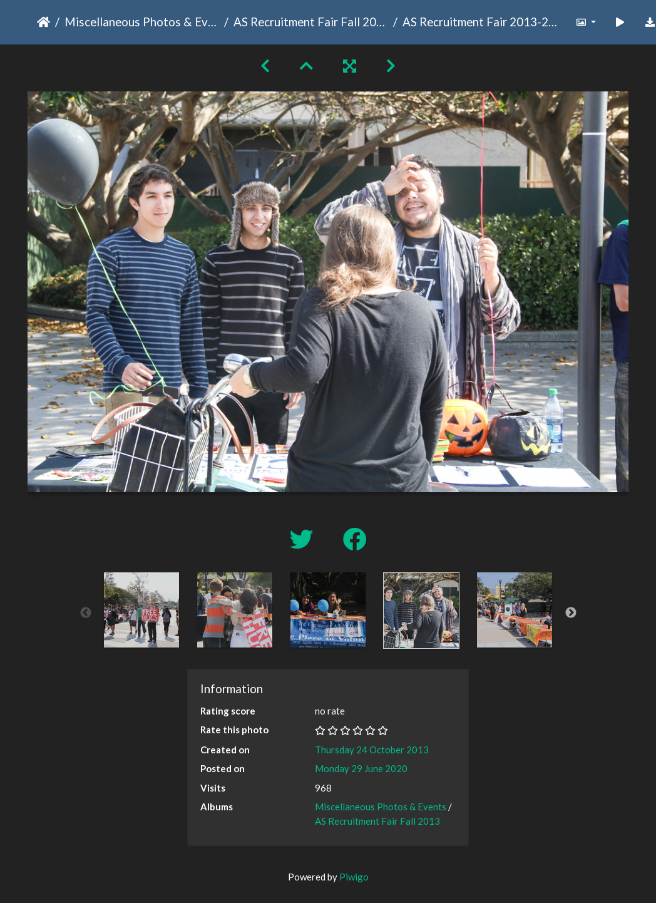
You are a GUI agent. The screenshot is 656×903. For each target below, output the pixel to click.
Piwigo (354, 876)
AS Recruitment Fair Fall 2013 (310, 21)
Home (43, 22)
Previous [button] (85, 613)
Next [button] (571, 613)
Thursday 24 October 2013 (372, 749)
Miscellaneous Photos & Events (141, 21)
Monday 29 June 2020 (361, 768)
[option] (141, 610)
